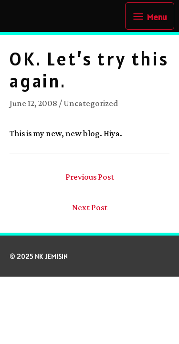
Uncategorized (90, 103)
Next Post (89, 207)
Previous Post (89, 177)
